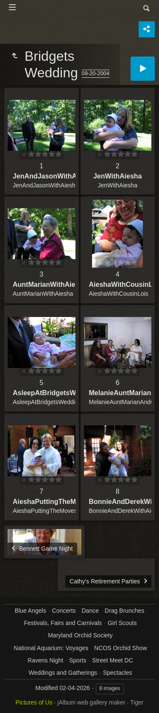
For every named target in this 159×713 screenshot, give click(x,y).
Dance (90, 610)
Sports (77, 660)
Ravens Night (45, 660)
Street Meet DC (112, 660)
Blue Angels (30, 610)
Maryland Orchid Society (80, 635)
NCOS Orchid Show (120, 648)
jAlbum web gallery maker (91, 702)
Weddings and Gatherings (62, 672)
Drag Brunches (124, 610)
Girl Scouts (122, 623)
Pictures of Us (34, 702)
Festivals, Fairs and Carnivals (63, 623)
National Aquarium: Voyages (51, 648)
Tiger (136, 702)
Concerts (64, 610)
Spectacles (117, 672)
